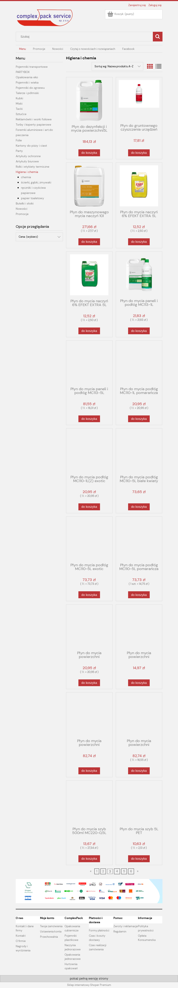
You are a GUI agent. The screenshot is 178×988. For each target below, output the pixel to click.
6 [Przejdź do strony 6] (131, 871)
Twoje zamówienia (51, 926)
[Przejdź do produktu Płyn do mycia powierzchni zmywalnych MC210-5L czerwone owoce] (89, 715)
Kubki (19, 98)
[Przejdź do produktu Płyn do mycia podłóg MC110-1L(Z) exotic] (89, 451)
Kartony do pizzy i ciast (31, 145)
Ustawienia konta (50, 931)
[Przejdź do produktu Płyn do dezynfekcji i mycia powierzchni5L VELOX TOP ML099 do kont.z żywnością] (89, 100)
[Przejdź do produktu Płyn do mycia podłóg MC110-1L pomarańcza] (139, 363)
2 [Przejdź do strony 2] (103, 871)
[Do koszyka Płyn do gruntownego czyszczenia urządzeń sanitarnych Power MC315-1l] (138, 152)
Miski (19, 103)
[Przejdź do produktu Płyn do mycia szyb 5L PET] (139, 803)
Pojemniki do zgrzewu (30, 88)
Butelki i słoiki (25, 203)
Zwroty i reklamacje (125, 926)
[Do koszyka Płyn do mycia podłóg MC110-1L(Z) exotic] (89, 506)
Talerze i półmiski (27, 93)
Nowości (21, 209)
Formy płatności (99, 930)
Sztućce (21, 114)
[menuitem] (23, 49)
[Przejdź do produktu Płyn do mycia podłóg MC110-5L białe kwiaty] (139, 451)
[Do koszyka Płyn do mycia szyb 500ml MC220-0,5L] (89, 858)
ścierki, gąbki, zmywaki (36, 182)
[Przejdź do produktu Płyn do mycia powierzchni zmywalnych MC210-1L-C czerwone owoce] (139, 627)
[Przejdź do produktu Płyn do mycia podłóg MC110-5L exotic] (89, 539)
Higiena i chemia (27, 172)
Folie (19, 140)
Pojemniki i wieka (27, 82)
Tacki (19, 109)
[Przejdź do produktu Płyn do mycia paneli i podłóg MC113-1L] (139, 274)
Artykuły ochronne (28, 156)
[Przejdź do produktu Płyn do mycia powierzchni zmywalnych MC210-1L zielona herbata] (89, 627)
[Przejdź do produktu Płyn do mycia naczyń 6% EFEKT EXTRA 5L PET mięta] (89, 274)
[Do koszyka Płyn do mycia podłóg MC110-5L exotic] (89, 594)
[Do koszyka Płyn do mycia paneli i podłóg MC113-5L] (89, 418)
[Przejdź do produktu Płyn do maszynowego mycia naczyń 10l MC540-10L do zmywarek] (89, 185)
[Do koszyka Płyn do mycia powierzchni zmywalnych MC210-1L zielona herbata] (89, 682)
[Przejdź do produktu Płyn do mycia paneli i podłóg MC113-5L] (89, 363)
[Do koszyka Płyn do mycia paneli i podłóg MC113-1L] (138, 331)
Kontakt (21, 936)
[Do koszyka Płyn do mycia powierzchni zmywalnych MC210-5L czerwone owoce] (89, 770)
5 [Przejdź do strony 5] (124, 871)
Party (19, 151)
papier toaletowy (32, 198)
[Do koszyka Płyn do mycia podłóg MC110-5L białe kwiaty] (138, 506)
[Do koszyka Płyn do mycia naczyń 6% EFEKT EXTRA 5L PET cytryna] (138, 241)
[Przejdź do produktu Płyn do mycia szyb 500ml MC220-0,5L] (89, 803)
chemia (26, 177)
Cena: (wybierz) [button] (28, 237)
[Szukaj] (157, 36)
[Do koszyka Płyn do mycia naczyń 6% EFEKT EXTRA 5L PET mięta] (89, 331)
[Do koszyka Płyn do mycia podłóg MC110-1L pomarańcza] (138, 418)
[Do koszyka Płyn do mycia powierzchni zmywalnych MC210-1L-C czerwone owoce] (138, 682)
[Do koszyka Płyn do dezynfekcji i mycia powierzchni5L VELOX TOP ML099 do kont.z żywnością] (89, 152)
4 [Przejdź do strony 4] (117, 871)
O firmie (21, 941)
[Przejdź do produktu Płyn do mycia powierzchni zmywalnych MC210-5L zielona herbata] (139, 715)
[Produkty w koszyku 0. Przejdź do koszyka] (121, 14)
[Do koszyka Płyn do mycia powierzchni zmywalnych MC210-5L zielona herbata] (138, 770)
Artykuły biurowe (27, 161)
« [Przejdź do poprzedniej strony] (90, 871)
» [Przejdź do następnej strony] (137, 871)
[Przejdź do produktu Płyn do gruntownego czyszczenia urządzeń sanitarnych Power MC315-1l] (139, 100)
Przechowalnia (49, 937)
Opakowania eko (27, 77)
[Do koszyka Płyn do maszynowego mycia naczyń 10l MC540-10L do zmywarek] (89, 241)
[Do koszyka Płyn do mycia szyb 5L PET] (138, 858)
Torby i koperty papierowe (33, 124)
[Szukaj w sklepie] (85, 36)
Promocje (22, 214)
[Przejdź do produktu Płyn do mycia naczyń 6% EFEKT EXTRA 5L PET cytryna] (139, 185)
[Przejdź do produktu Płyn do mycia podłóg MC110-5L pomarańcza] (139, 539)
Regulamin (119, 931)
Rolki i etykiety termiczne (32, 166)
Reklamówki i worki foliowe (34, 119)
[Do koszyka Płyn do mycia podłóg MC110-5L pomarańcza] (138, 594)
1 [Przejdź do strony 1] (96, 871)
